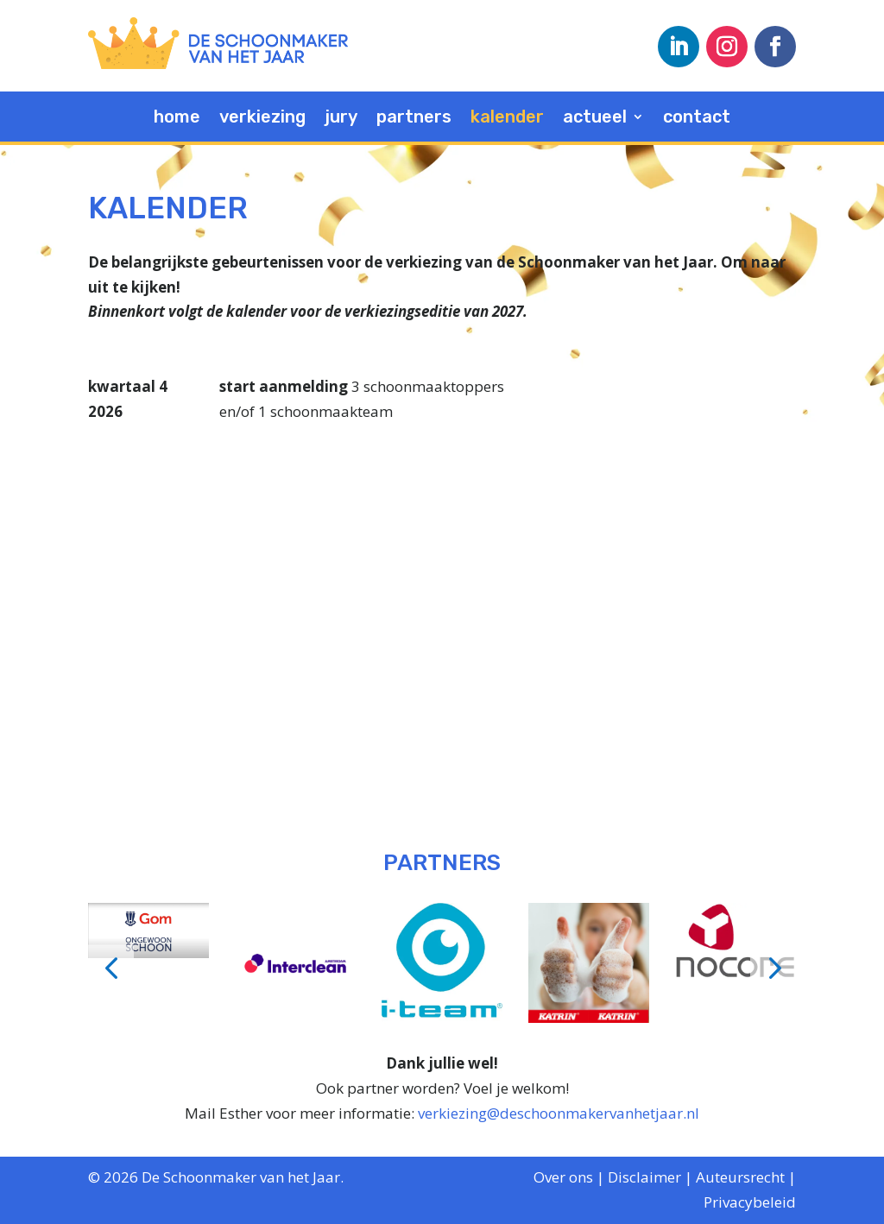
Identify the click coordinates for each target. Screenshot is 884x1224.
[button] (111, 967)
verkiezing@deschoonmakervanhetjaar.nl (558, 1113)
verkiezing (262, 118)
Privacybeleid (750, 1202)
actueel (595, 118)
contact (696, 118)
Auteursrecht (740, 1177)
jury (341, 118)
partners (413, 118)
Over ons (563, 1177)
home (177, 118)
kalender (507, 118)
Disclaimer (644, 1177)
